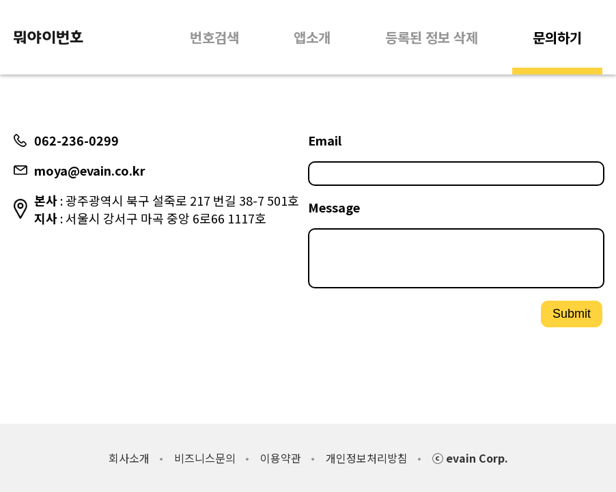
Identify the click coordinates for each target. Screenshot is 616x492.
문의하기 (557, 37)
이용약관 (280, 458)
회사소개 (129, 458)
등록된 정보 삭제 (431, 37)
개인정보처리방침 (367, 458)
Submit (571, 319)
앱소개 (312, 37)
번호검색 (214, 37)
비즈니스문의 (205, 458)
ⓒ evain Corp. (470, 458)
